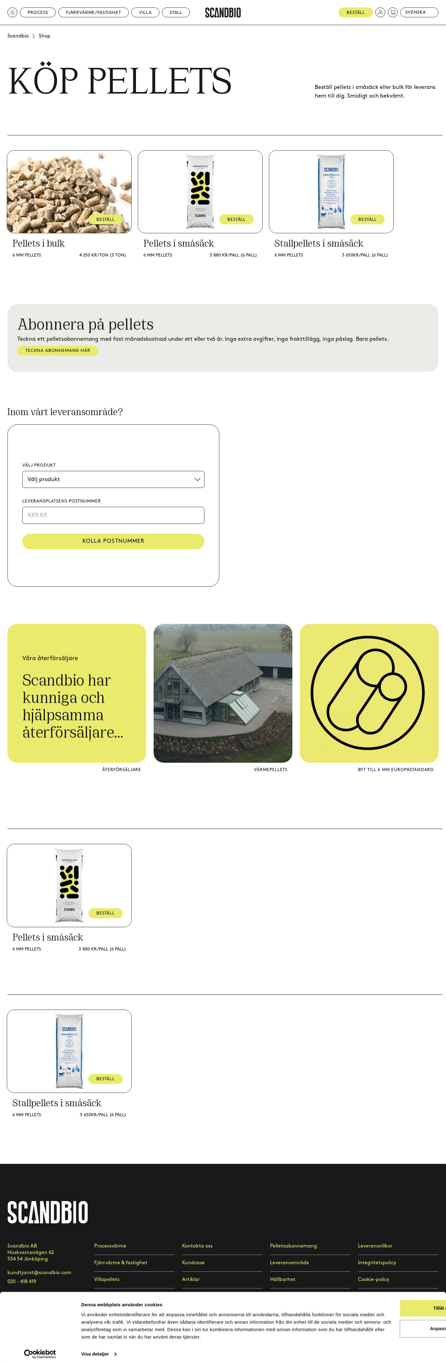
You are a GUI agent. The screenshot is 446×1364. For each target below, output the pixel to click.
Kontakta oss (197, 1246)
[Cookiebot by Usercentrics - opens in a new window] (40, 1352)
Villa (145, 13)
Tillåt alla (394, 1298)
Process (38, 13)
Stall (176, 13)
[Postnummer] (113, 515)
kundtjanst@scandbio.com (39, 1272)
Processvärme (110, 1246)
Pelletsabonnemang (293, 1246)
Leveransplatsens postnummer (61, 501)
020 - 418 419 (21, 1281)
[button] (380, 12)
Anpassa (394, 1319)
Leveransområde (289, 1263)
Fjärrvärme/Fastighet (93, 13)
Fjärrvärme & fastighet (120, 1263)
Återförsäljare (121, 770)
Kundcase (193, 1263)
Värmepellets (270, 770)
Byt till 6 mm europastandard (396, 770)
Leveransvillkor (375, 1246)
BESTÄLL (106, 219)
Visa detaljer (95, 1351)
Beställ (356, 13)
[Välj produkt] (113, 479)
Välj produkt (39, 465)
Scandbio (18, 36)
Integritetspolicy (377, 1263)
